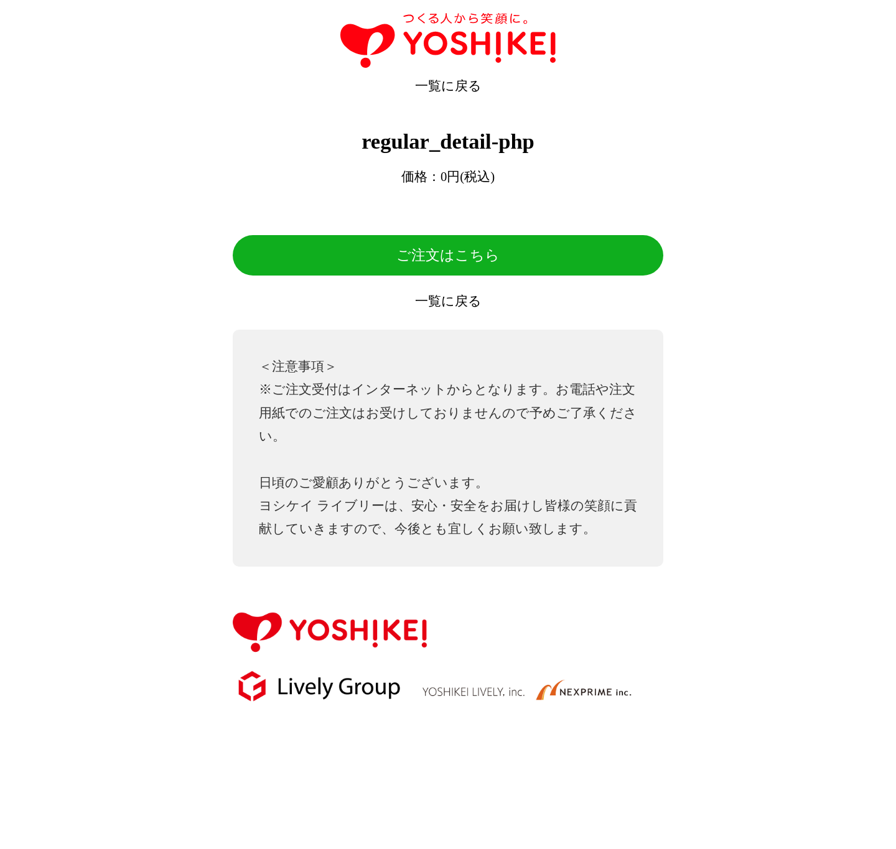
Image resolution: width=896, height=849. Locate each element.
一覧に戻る (448, 86)
